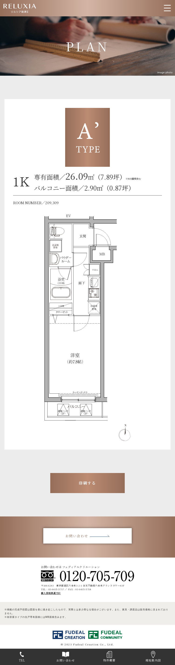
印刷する (87, 483)
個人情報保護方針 (51, 593)
